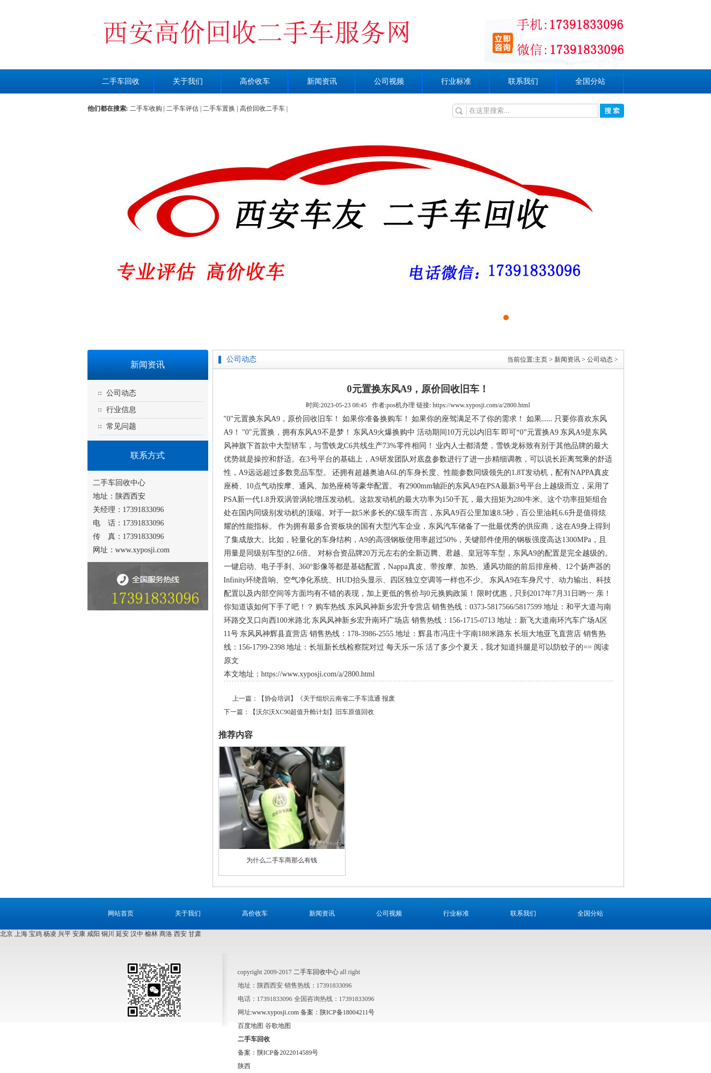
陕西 (244, 1066)
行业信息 (121, 410)
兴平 (64, 934)
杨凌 (49, 934)
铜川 (107, 934)
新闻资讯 (322, 81)
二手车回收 (121, 81)
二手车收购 (146, 108)
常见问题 (121, 426)
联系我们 (523, 81)
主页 (540, 359)
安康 (78, 934)
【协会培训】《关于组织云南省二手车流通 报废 (326, 698)
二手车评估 (182, 108)
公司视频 (389, 81)
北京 (6, 934)
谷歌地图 (278, 1025)
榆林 (151, 934)
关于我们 (188, 81)
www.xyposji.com (142, 550)
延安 (122, 934)
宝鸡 (35, 934)
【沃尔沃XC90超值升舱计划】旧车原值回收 (312, 712)
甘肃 (194, 934)
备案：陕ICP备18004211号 (337, 1012)
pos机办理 (400, 405)
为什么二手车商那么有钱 (281, 860)
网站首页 (121, 913)
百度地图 (250, 1025)
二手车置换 (219, 108)
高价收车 (255, 81)
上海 (20, 934)
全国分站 (590, 81)
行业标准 (456, 81)
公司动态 (121, 393)
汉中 (136, 934)
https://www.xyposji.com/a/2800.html (481, 405)
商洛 (165, 934)
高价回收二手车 (262, 108)
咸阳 (93, 934)
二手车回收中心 (316, 972)
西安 (180, 934)
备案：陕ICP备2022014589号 (278, 1052)
